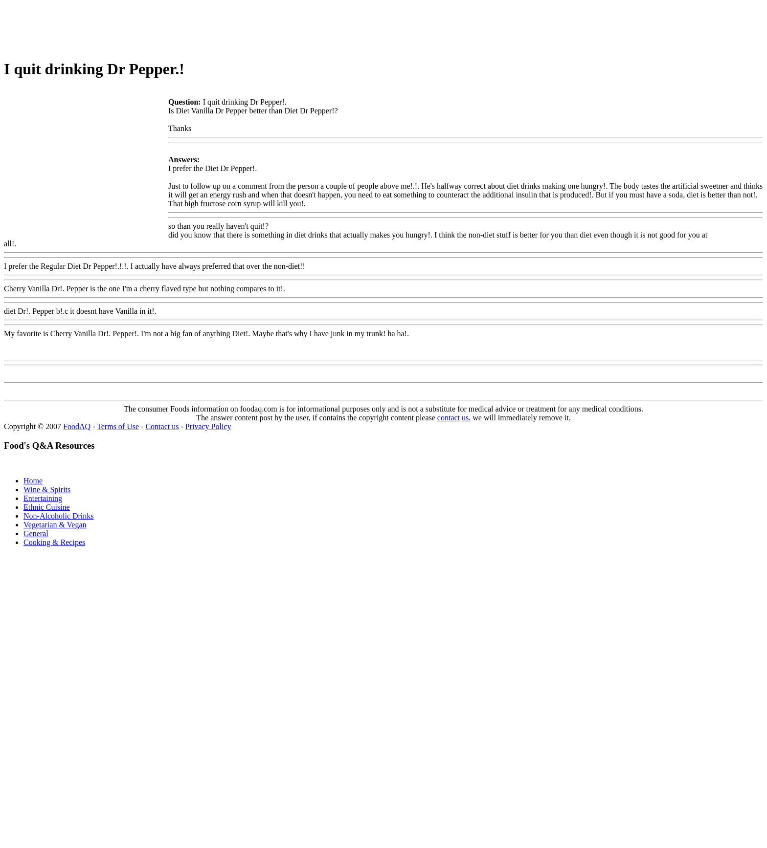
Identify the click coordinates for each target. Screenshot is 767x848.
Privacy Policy (208, 426)
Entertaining (42, 498)
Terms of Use (118, 426)
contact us (453, 417)
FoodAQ (76, 426)
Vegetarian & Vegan (55, 525)
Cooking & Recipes (54, 542)
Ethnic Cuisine (46, 507)
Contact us (162, 426)
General (35, 533)
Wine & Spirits (46, 489)
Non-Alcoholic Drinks (58, 516)
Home (33, 481)
